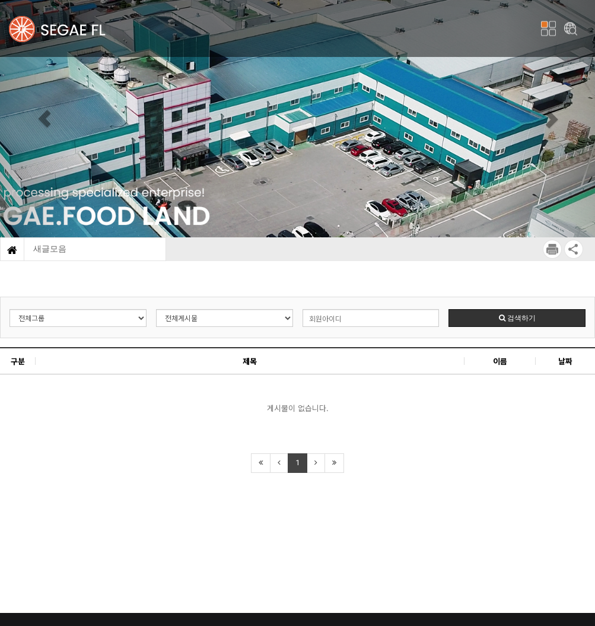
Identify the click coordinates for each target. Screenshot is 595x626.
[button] (44, 118)
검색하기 (517, 318)
